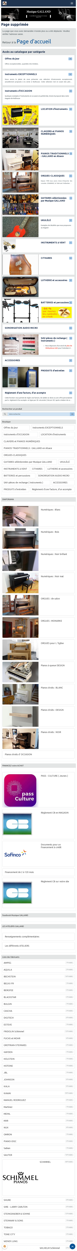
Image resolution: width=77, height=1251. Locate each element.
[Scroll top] (72, 1246)
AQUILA (8, 969)
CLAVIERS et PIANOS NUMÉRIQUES (52, 132)
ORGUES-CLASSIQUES (53, 176)
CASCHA (8, 1011)
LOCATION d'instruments (54, 109)
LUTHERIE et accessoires (54, 280)
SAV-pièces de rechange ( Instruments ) (54, 339)
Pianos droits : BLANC (52, 687)
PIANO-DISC (10, 1141)
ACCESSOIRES (12, 360)
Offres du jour (12, 58)
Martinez (8, 1107)
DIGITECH (9, 1017)
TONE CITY (9, 1234)
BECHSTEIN (10, 976)
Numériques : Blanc (50, 509)
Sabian (7, 1148)
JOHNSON (9, 1079)
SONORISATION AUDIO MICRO (21, 328)
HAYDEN (8, 1052)
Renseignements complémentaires (22, 936)
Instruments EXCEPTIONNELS (21, 74)
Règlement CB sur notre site (55, 881)
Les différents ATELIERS (17, 946)
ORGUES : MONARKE (51, 621)
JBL (6, 1072)
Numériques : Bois (50, 532)
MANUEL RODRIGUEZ (15, 1100)
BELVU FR (9, 983)
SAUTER (8, 1155)
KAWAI (7, 1093)
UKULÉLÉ (46, 220)
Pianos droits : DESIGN (52, 710)
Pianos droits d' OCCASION (18, 754)
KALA (7, 1086)
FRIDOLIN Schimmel (14, 1031)
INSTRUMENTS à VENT (53, 242)
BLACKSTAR (10, 997)
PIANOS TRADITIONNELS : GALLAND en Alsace (55, 154)
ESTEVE (8, 1024)
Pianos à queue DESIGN (53, 665)
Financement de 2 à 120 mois (19, 872)
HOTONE (8, 1066)
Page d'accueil (34, 41)
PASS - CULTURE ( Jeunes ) (54, 776)
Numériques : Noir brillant (54, 554)
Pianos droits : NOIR (51, 732)
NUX (6, 1127)
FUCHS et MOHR (12, 1038)
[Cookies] (4, 1246)
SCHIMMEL (45, 1162)
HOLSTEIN (9, 1059)
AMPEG (7, 963)
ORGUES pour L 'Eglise (52, 643)
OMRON (8, 1134)
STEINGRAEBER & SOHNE (17, 1214)
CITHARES (46, 258)
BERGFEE (8, 990)
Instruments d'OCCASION (18, 91)
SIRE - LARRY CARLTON (15, 1207)
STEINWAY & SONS (13, 1220)
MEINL (7, 1114)
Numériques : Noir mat (52, 576)
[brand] (5, 3)
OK (72, 414)
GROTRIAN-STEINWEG (15, 1045)
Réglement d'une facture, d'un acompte (25, 393)
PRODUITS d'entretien (52, 370)
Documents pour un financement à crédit (51, 846)
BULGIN (8, 1004)
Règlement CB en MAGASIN (55, 812)
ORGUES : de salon (50, 598)
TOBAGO (8, 1227)
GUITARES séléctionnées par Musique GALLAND (54, 199)
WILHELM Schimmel (50, 1248)
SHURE (7, 1200)
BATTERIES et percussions (55, 302)
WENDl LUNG (11, 1241)
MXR (6, 1121)
